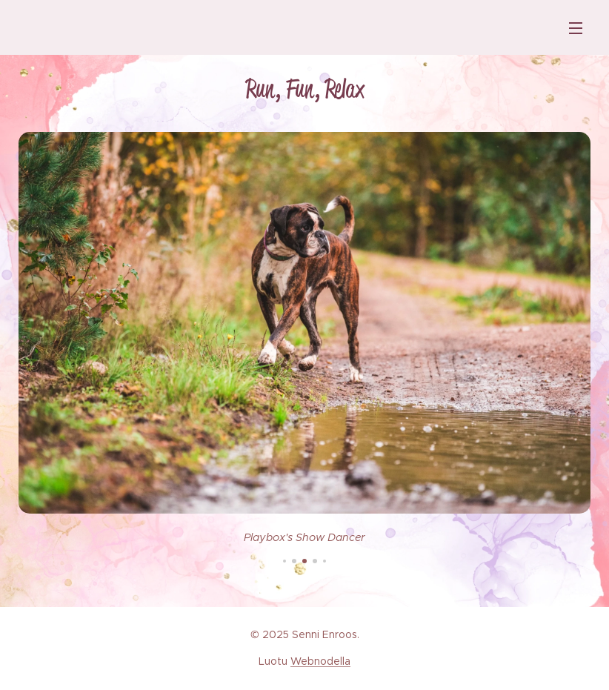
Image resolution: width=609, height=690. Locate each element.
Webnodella (320, 661)
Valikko (575, 28)
